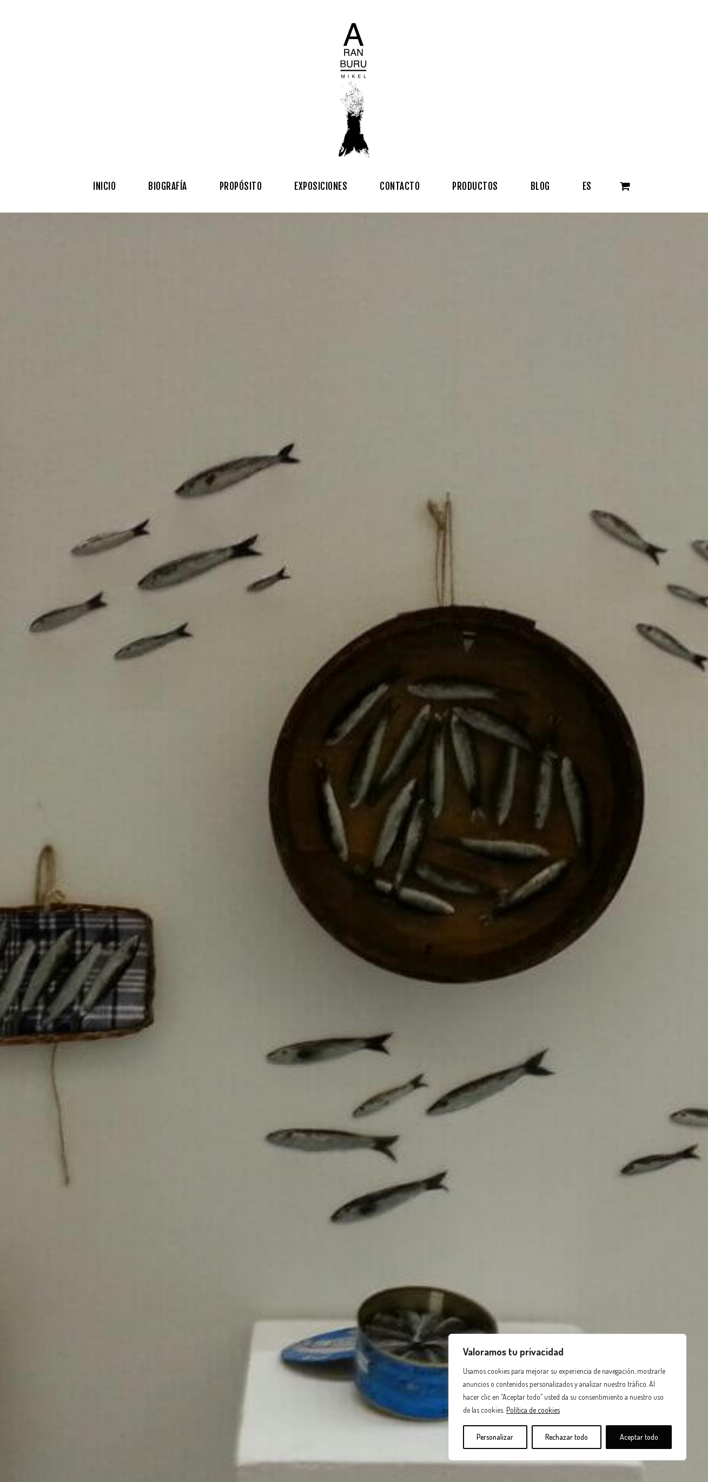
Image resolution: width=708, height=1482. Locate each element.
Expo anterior (647, 1121)
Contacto (270, 1252)
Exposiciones (62, 1300)
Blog (46, 1316)
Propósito (56, 1268)
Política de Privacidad (293, 1300)
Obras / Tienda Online (78, 1284)
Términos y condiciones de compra (318, 1268)
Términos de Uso (285, 1284)
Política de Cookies (288, 1316)
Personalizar (495, 1436)
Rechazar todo (566, 1436)
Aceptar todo (639, 1436)
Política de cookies (533, 1409)
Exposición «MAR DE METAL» (623, 1134)
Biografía (54, 1252)
